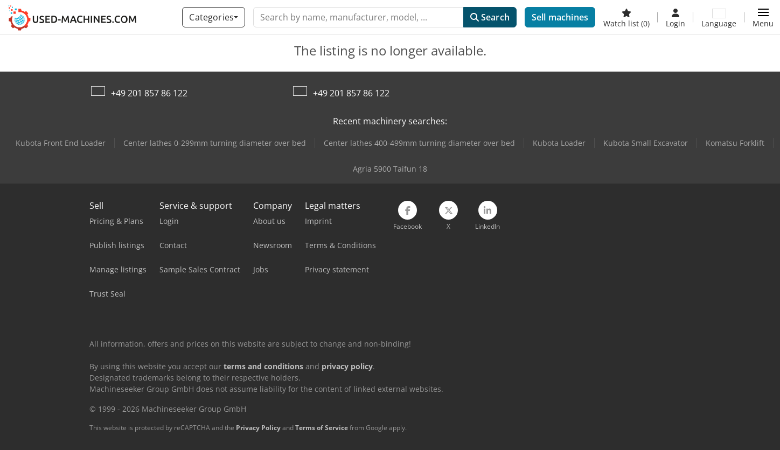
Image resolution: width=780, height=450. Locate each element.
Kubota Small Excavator (645, 143)
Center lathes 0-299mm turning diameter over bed (214, 143)
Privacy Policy (258, 427)
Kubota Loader (559, 143)
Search (490, 17)
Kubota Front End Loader (61, 143)
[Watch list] (626, 17)
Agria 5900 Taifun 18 (390, 169)
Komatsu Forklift (735, 143)
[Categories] (213, 17)
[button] (763, 17)
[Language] (718, 17)
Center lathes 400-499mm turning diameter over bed (419, 143)
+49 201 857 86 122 (149, 93)
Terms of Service (321, 427)
